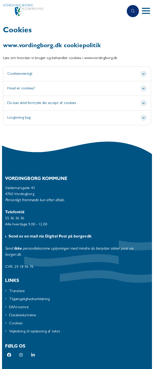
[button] (148, 11)
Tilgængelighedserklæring (29, 299)
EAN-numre (19, 307)
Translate (17, 291)
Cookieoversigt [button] (20, 74)
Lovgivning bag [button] (18, 118)
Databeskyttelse (22, 315)
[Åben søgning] (133, 11)
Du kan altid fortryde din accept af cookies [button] (41, 103)
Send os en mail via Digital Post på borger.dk (50, 237)
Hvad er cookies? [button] (21, 89)
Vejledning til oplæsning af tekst (34, 332)
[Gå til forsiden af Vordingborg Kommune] (62, 11)
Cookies (16, 324)
